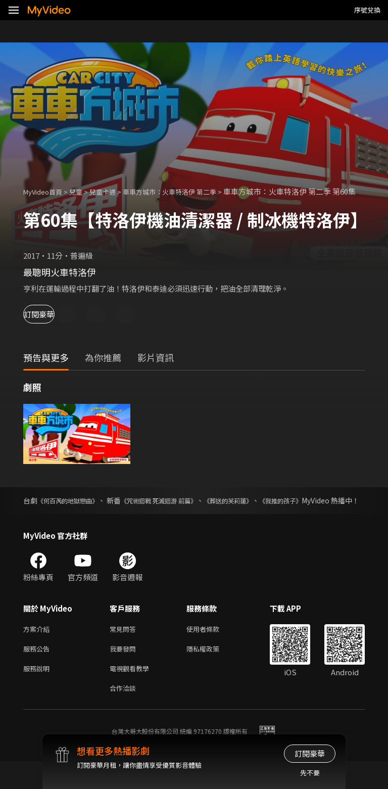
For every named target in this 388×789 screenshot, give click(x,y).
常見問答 (125, 651)
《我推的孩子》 (340, 511)
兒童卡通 (114, 191)
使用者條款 (211, 651)
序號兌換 (367, 10)
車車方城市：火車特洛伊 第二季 (190, 191)
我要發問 (125, 672)
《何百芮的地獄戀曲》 (77, 511)
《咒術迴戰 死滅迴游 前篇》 (191, 511)
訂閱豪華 (51, 325)
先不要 (310, 772)
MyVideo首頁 (46, 191)
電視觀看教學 (132, 693)
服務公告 (38, 672)
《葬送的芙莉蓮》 (275, 511)
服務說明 (38, 693)
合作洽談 (125, 715)
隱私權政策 (211, 672)
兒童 (83, 191)
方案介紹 (38, 651)
